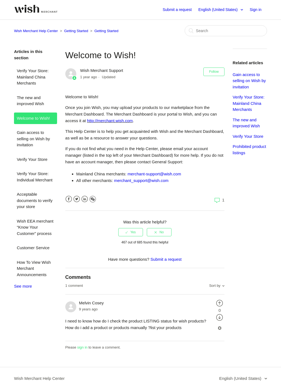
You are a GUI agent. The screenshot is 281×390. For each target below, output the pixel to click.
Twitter (76, 199)
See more (23, 286)
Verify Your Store (32, 159)
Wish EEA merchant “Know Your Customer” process (35, 227)
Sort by (214, 286)
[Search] (226, 30)
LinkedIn (84, 199)
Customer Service (33, 247)
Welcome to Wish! (33, 118)
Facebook (68, 199)
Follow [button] (214, 72)
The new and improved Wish (30, 100)
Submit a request (177, 9)
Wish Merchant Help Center (36, 31)
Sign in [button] (256, 9)
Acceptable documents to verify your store (34, 200)
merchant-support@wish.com (154, 174)
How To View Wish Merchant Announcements (34, 268)
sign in (82, 347)
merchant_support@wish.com (141, 180)
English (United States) (218, 9)
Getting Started (76, 31)
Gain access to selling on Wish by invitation (33, 138)
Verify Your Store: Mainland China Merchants (33, 76)
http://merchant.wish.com (110, 120)
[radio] (130, 232)
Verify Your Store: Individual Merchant (34, 176)
